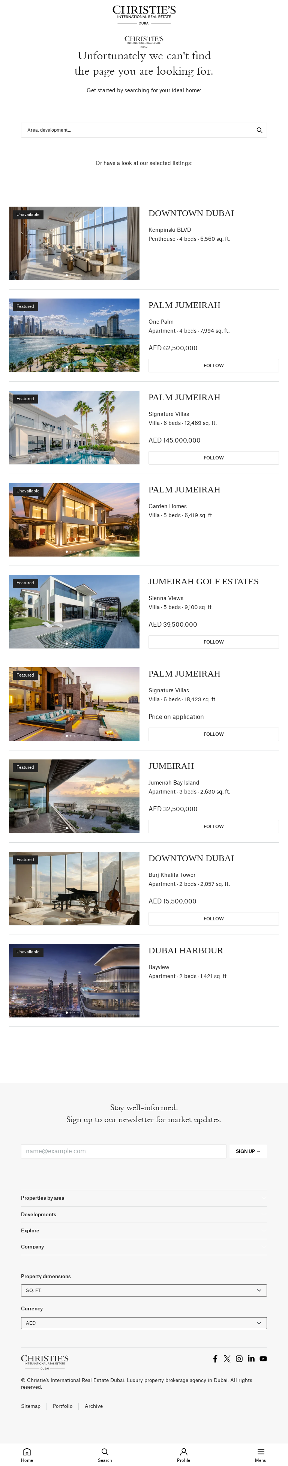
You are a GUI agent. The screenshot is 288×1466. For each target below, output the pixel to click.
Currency (32, 1308)
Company (32, 1246)
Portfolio (62, 1406)
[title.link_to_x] (215, 1358)
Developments (38, 1214)
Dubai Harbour (185, 950)
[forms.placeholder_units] (144, 1290)
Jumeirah (171, 766)
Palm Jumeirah (184, 305)
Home (27, 1454)
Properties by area (42, 1198)
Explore (30, 1230)
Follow (214, 365)
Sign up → (248, 1151)
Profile (183, 1454)
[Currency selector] (144, 1323)
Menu (261, 1454)
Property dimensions (46, 1276)
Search (105, 1454)
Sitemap (30, 1406)
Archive (94, 1406)
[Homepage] (144, 15)
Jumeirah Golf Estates (203, 581)
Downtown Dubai (191, 213)
